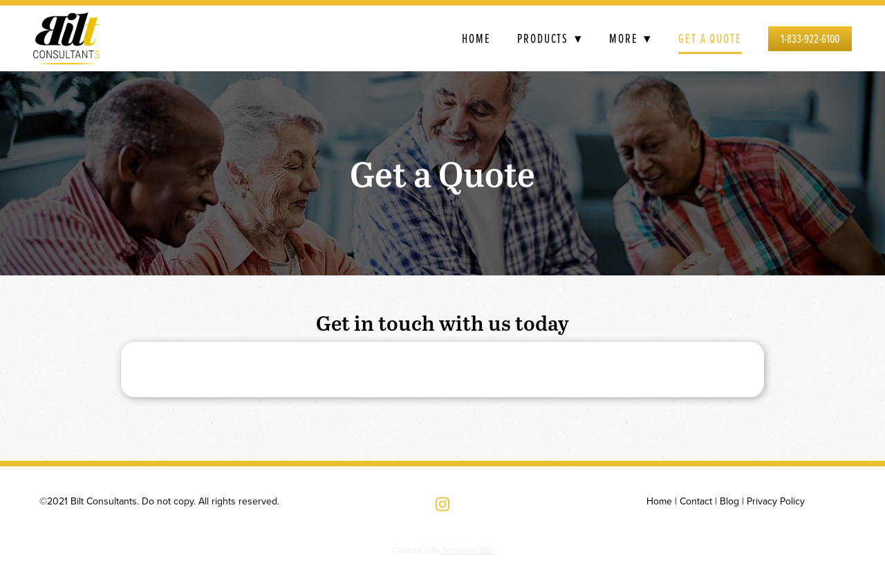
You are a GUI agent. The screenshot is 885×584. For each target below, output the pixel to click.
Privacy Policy (776, 501)
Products (550, 38)
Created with (443, 550)
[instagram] (442, 504)
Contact (696, 501)
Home (476, 38)
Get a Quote (710, 38)
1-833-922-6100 (810, 38)
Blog (729, 501)
